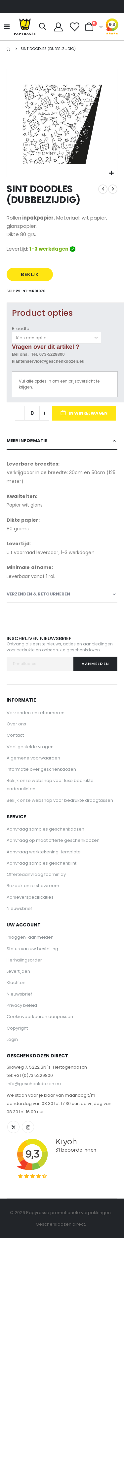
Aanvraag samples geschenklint (41, 863)
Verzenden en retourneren (35, 713)
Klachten (16, 982)
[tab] (62, 441)
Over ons (16, 724)
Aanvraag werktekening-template (44, 852)
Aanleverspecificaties (30, 897)
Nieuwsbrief (19, 908)
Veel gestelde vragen (30, 747)
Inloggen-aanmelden (30, 937)
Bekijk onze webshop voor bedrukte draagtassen (60, 800)
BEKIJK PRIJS (30, 276)
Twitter (13, 1127)
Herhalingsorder (24, 960)
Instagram (28, 1127)
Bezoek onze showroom (33, 885)
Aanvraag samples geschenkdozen (45, 829)
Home (9, 49)
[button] (111, 173)
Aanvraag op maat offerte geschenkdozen (53, 840)
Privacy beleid (22, 1005)
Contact (15, 735)
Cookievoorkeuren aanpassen (40, 1016)
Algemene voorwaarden (33, 758)
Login (12, 1039)
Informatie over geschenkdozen (41, 769)
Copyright (17, 1028)
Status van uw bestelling (32, 949)
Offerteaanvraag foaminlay (36, 874)
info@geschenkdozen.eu (34, 1084)
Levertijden (18, 971)
